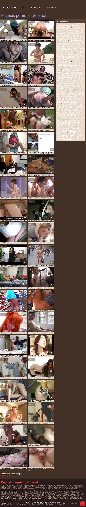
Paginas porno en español (45, 504)
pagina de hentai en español (66, 53)
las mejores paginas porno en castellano (69, 31)
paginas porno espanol (64, 140)
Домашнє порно (6, 503)
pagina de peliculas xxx (15, 492)
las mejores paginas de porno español (68, 29)
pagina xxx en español (64, 64)
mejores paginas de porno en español (25, 488)
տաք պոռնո (62, 503)
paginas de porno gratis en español (69, 90)
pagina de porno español (75, 56)
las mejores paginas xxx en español (68, 33)
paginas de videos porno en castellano (70, 94)
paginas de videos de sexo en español (68, 92)
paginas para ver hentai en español (68, 111)
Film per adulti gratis (28, 503)
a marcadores (51, 7)
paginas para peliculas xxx (71, 109)
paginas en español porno (73, 98)
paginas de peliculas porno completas (69, 74)
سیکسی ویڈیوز (39, 503)
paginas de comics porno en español (25, 494)
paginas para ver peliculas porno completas (67, 116)
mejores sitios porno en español (11, 491)
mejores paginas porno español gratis (47, 490)
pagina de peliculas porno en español (70, 53)
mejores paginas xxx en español (70, 490)
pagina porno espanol (31, 493)
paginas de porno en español (58, 497)
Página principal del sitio (8, 7)
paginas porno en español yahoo (67, 136)
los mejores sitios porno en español (69, 36)
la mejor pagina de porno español (68, 24)
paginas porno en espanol (73, 135)
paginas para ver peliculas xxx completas (70, 119)
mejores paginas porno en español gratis (20, 490)
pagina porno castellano (64, 59)
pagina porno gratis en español (73, 62)
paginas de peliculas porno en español (69, 75)
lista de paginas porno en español (68, 35)
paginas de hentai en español (46, 494)
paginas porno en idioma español (68, 138)
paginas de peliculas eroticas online (68, 72)
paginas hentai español (70, 103)
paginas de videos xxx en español (70, 95)
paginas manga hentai (64, 104)
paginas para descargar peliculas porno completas (69, 105)
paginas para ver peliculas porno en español (70, 118)
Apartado (24, 7)
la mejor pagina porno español (70, 26)
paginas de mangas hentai (71, 70)
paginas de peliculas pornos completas (70, 78)
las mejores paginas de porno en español (68, 28)
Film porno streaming (29, 504)
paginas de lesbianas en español (66, 494)
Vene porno (16, 503)
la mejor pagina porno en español (69, 24)
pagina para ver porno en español (68, 58)
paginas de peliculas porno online (68, 77)
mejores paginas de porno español (49, 488)
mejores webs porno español (72, 51)
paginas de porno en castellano (38, 497)
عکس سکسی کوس (59, 504)
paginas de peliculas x (64, 80)
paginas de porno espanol (65, 90)
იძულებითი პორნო (72, 503)
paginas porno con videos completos (68, 132)
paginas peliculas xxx (68, 130)
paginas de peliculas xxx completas (15, 497)
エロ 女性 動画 (17, 504)
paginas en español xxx (64, 99)
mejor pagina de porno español (69, 37)
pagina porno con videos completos (69, 60)
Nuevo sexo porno (37, 7)
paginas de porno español (70, 88)
